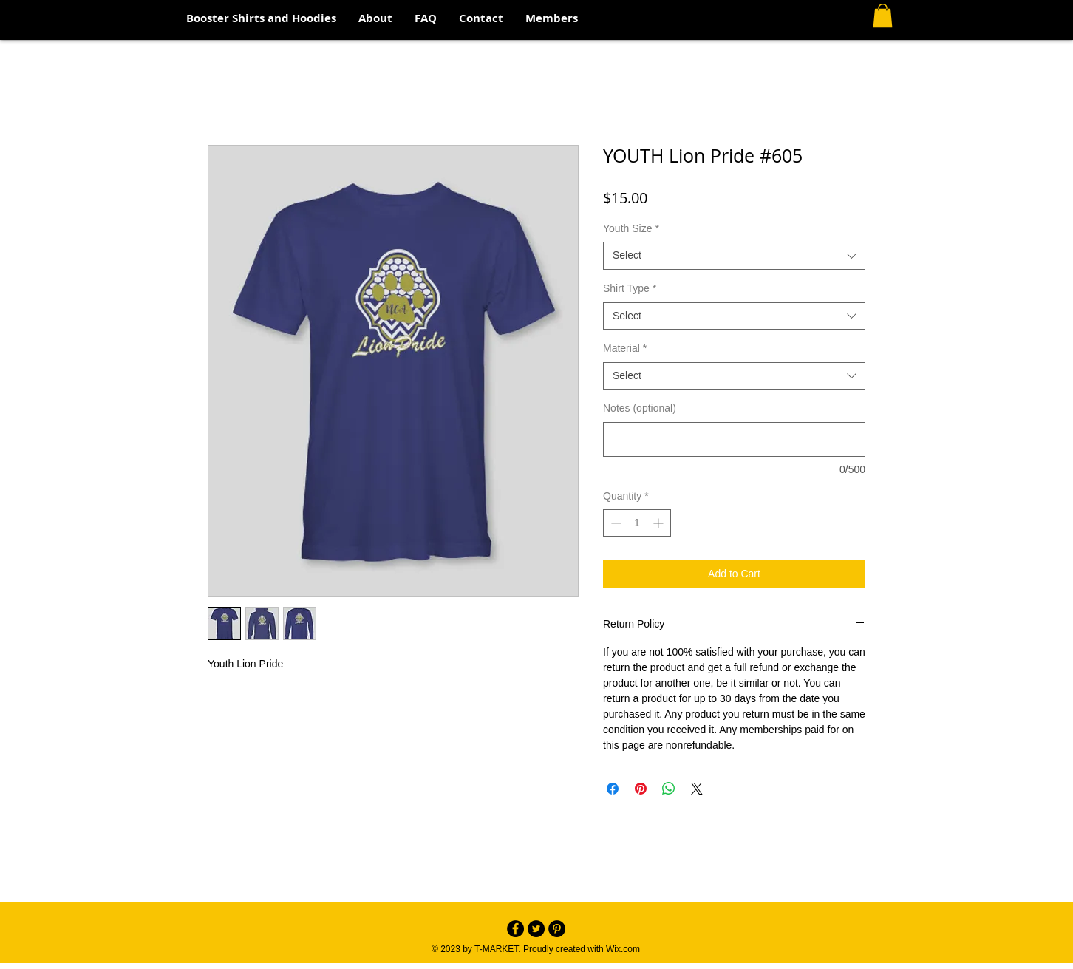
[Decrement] (614, 523)
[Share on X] (697, 789)
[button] (883, 15)
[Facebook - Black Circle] (515, 928)
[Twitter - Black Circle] (536, 928)
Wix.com (623, 949)
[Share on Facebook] (612, 789)
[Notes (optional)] (734, 439)
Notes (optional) (639, 408)
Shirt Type (629, 288)
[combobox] (734, 256)
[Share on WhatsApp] (669, 789)
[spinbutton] (637, 523)
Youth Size (631, 228)
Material (625, 348)
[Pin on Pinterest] (641, 789)
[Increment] (659, 523)
